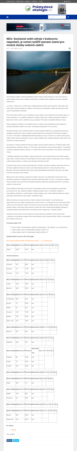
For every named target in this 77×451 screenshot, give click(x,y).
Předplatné (19, 1)
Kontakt (34, 1)
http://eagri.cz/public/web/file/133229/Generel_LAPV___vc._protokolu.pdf (29, 241)
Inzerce (27, 1)
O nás (41, 1)
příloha (14, 430)
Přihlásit (67, 1)
